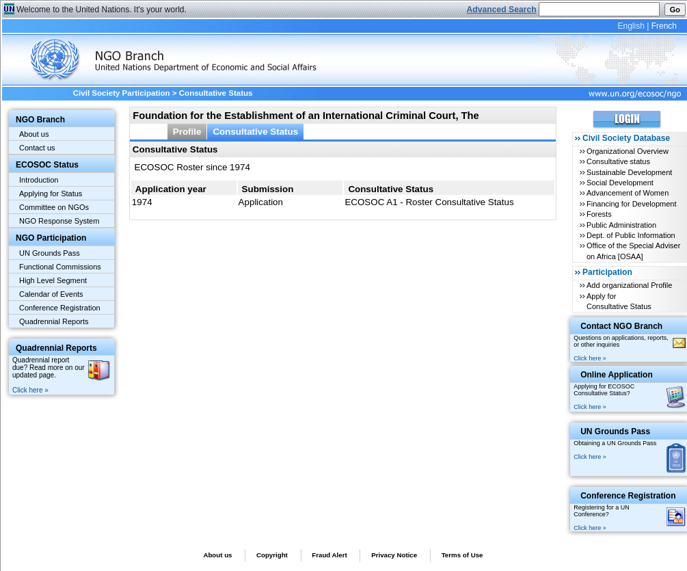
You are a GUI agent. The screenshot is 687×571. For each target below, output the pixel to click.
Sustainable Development (629, 172)
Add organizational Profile (629, 285)
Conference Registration (59, 308)
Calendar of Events (51, 294)
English (630, 26)
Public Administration (621, 225)
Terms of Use (462, 555)
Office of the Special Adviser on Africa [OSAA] (633, 250)
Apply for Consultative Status (619, 301)
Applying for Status (50, 193)
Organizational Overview (628, 151)
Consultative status (618, 161)
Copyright (272, 555)
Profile (187, 132)
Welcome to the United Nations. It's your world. (101, 9)
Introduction (38, 180)
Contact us (37, 148)
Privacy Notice (394, 555)
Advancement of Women (628, 193)
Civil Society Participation (121, 93)
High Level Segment (53, 280)
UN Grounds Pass (49, 253)
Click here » (30, 390)
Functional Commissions (60, 267)
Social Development (620, 182)
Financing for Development (631, 204)
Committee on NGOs (54, 207)
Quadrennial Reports (54, 321)
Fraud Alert (329, 555)
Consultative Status (255, 132)
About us (34, 134)
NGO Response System (59, 221)
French (664, 26)
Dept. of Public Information (631, 235)
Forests (599, 214)
